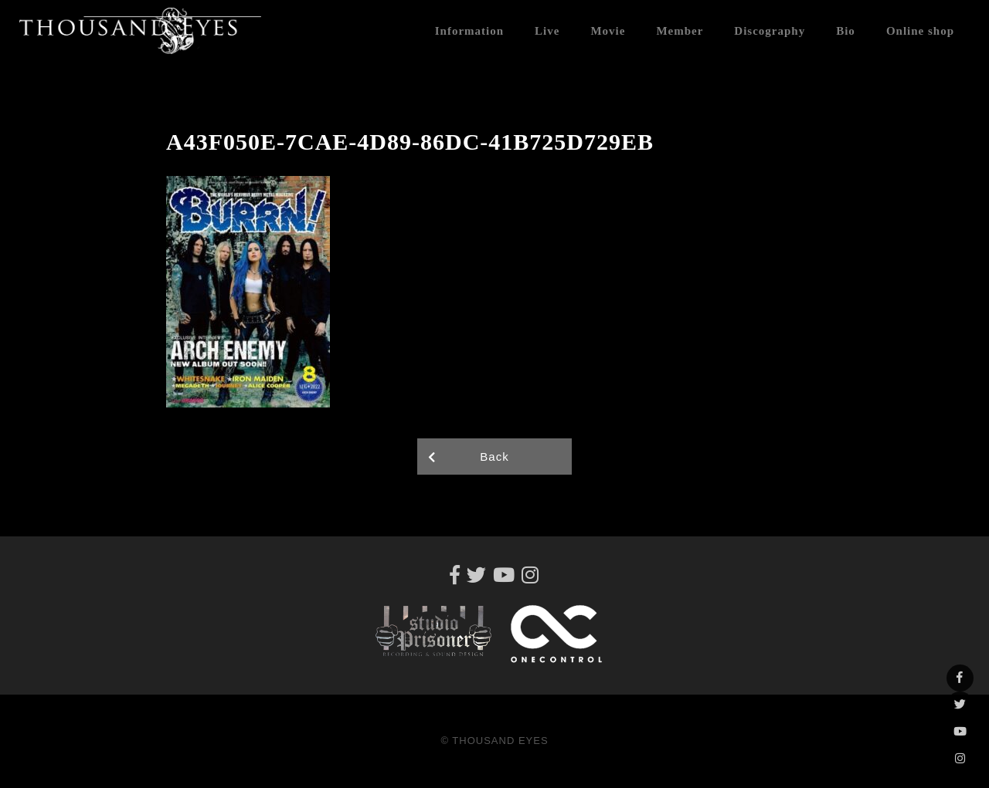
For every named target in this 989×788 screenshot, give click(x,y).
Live (547, 31)
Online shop (920, 31)
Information (469, 31)
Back (494, 456)
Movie (607, 31)
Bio (845, 31)
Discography (769, 31)
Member (679, 31)
